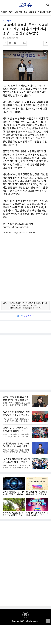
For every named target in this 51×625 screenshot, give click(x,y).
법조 (11, 12)
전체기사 (4, 12)
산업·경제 (32, 12)
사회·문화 (18, 12)
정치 (25, 12)
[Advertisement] (25, 270)
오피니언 (41, 12)
